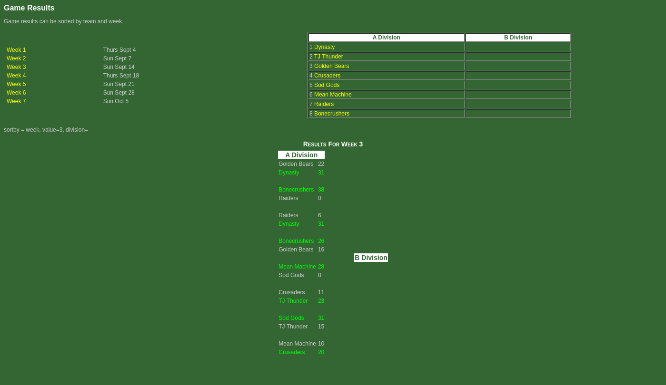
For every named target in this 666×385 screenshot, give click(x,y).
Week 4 (16, 75)
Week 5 (16, 84)
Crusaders (327, 75)
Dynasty (324, 47)
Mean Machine (333, 94)
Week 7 (16, 101)
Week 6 (16, 92)
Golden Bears (331, 66)
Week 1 (16, 50)
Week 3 (16, 67)
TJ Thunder (328, 56)
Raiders (324, 104)
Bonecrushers (331, 113)
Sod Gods (326, 85)
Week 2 (16, 58)
